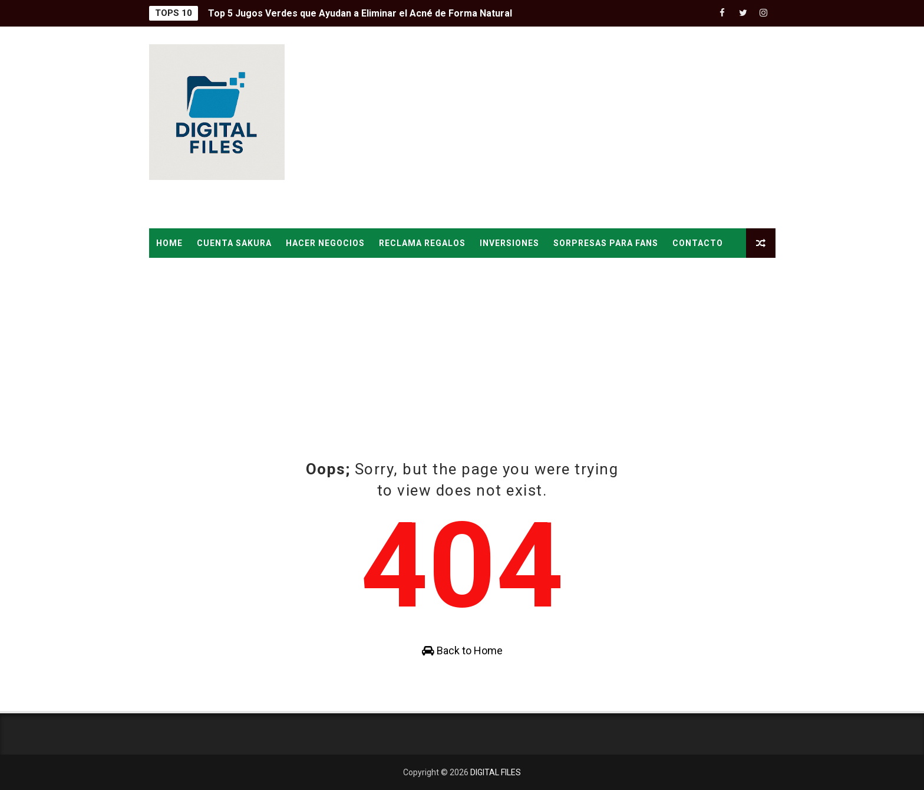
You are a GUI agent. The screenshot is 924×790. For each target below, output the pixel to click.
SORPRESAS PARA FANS (605, 243)
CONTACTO (697, 243)
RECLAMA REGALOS (422, 243)
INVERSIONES (509, 243)
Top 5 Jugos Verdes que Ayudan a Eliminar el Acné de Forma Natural (360, 13)
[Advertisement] (560, 128)
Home (169, 243)
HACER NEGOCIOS (325, 243)
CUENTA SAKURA (234, 243)
